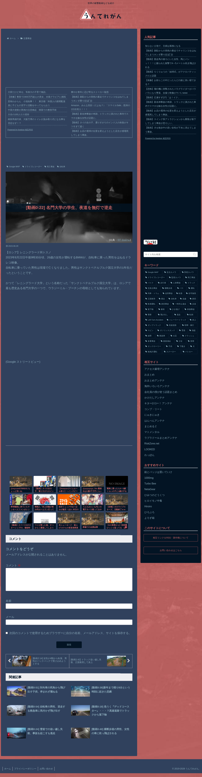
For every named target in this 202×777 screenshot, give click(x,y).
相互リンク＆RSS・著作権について (170, 537)
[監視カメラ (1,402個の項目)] (175, 277)
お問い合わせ (46, 772)
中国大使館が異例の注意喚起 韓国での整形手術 (32, 110)
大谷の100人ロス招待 (18, 114)
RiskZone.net (151, 443)
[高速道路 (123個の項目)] (172, 325)
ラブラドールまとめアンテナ (160, 438)
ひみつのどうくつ (154, 495)
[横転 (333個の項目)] (192, 288)
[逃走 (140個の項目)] (179, 314)
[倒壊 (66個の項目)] (192, 341)
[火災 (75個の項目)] (174, 336)
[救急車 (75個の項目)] (162, 336)
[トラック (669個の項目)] (191, 283)
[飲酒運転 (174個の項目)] (150, 304)
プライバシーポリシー (25, 772)
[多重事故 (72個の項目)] (151, 341)
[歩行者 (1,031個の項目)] (163, 283)
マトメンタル (152, 432)
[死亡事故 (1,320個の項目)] (191, 277)
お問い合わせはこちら (171, 550)
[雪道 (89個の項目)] (182, 330)
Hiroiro (148, 506)
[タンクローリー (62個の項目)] (154, 346)
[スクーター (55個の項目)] (172, 351)
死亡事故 (49, 167)
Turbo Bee (150, 483)
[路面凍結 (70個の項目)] (166, 341)
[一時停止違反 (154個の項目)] (179, 304)
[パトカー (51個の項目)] (189, 351)
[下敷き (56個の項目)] (182, 346)
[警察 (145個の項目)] (150, 314)
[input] (171, 254)
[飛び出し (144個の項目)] (164, 314)
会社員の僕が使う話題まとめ (160, 392)
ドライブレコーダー (32, 167)
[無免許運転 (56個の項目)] (153, 351)
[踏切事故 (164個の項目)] (163, 304)
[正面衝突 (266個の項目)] (150, 299)
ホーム (7, 772)
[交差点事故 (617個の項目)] (152, 288)
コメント (13, 565)
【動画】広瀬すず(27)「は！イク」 (162, 97)
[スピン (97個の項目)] (149, 330)
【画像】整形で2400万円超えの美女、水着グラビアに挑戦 (37, 97)
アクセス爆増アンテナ (157, 369)
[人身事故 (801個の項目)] (176, 283)
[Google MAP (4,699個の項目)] (153, 272)
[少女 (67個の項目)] (180, 341)
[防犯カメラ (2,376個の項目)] (189, 272)
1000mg (149, 478)
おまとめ (149, 374)
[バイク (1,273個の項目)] (150, 283)
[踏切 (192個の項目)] (193, 299)
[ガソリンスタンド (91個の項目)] (166, 330)
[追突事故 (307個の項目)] (167, 293)
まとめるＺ (150, 426)
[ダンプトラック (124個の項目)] (154, 325)
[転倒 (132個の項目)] (192, 314)
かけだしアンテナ (154, 397)
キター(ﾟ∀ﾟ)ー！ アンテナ (158, 403)
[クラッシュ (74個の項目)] (189, 336)
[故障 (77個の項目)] (149, 336)
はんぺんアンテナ (154, 420)
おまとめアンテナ (154, 380)
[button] (194, 254)
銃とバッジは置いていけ (158, 472)
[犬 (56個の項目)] (193, 346)
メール (10, 620)
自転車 (61, 167)
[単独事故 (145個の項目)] (190, 309)
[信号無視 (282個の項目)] (191, 293)
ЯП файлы (123, 240)
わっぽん (149, 455)
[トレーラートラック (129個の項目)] (176, 320)
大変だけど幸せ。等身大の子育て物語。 (28, 92)
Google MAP (13, 167)
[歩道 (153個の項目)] (193, 304)
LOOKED (149, 449)
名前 (8, 604)
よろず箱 (149, 518)
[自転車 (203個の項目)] (172, 299)
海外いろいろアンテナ (157, 386)
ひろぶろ (149, 512)
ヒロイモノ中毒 (153, 500)
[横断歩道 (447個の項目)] (168, 288)
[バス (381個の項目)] (181, 288)
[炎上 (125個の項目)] (193, 320)
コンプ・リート (153, 409)
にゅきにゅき (152, 414)
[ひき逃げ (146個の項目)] (175, 309)
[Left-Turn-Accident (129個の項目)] (154, 320)
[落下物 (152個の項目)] (150, 309)
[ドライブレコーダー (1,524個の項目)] (155, 277)
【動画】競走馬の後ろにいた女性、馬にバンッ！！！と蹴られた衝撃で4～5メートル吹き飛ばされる (170, 63)
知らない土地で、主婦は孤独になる (163, 46)
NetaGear (149, 489)
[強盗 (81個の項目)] (193, 330)
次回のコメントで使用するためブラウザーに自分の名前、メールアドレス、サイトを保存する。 (70, 636)
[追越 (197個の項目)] (183, 299)
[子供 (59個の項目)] (170, 346)
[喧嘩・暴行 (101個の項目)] (189, 325)
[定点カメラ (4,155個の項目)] (171, 272)
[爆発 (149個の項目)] (162, 309)
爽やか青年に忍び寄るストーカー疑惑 (90, 92)
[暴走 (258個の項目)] (161, 299)
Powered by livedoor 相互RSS (20, 130)
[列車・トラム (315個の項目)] (152, 293)
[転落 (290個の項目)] (179, 293)
